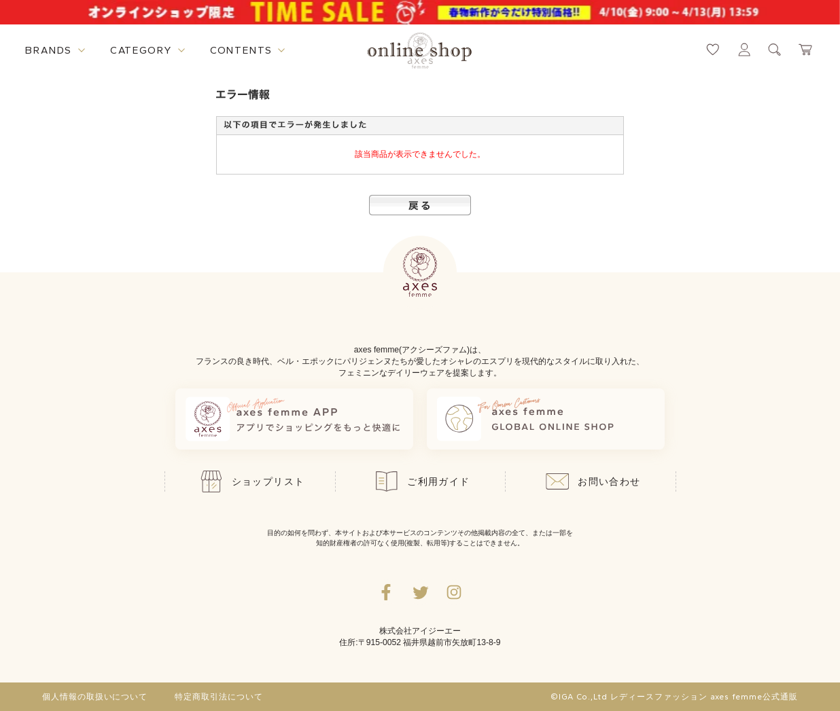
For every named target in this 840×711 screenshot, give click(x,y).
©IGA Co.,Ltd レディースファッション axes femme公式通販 (674, 697)
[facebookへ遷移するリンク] (386, 592)
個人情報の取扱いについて (95, 697)
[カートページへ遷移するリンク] (806, 49)
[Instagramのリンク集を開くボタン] (454, 592)
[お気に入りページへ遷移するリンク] (713, 49)
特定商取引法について (219, 697)
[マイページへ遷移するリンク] (744, 49)
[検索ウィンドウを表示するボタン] (775, 49)
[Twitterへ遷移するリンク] (420, 592)
